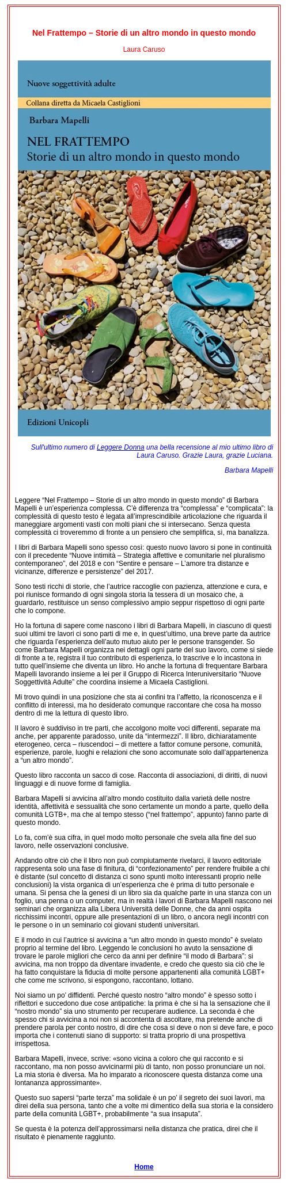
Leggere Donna (121, 447)
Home (143, 1167)
